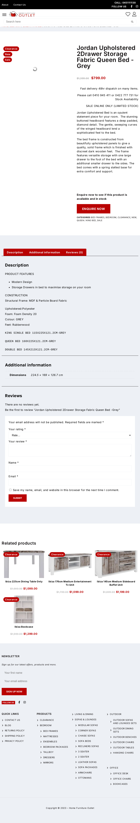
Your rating (17, 429)
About (5, 4)
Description (15, 252)
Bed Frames (97, 217)
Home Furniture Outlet (81, 808)
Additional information (44, 252)
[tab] (15, 252)
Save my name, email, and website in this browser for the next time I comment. (66, 490)
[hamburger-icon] (4, 15)
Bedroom (111, 217)
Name (14, 462)
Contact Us (19, 4)
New (134, 217)
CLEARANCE (124, 217)
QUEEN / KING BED (86, 220)
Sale (99, 220)
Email (13, 476)
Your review (18, 441)
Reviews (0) (74, 252)
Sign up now (14, 691)
